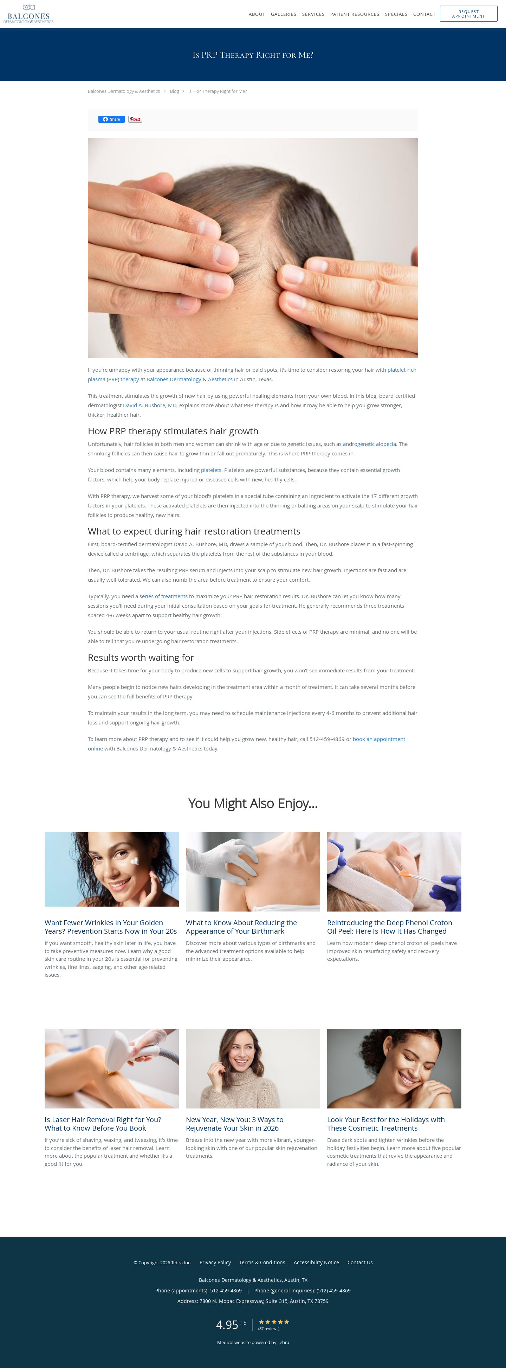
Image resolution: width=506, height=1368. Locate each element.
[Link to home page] (27, 13)
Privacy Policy (215, 1262)
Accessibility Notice (316, 1262)
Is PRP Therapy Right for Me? (217, 91)
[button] (469, 14)
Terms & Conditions (262, 1262)
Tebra (283, 1342)
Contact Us (360, 1262)
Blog (174, 91)
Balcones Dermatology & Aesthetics (124, 91)
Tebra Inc (180, 1262)
